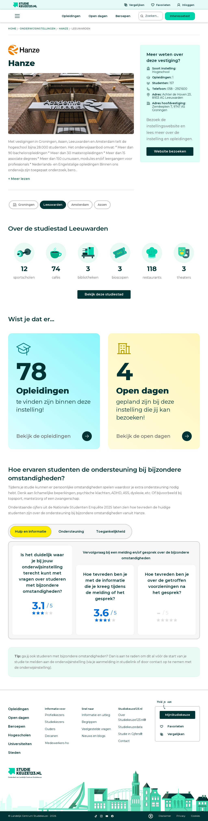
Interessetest (180, 16)
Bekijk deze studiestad (104, 294)
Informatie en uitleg (96, 715)
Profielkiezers (54, 715)
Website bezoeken (170, 151)
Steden (14, 753)
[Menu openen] (17, 16)
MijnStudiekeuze (177, 715)
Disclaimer (165, 815)
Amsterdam (80, 205)
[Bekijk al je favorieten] (172, 726)
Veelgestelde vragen (96, 729)
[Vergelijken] (134, 5)
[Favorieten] (160, 5)
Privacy (181, 815)
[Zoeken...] (151, 16)
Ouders (50, 729)
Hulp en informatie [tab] (30, 531)
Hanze (63, 28)
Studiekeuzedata (130, 727)
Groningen (24, 205)
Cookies (195, 815)
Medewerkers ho (57, 743)
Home (12, 28)
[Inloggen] (185, 5)
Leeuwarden (52, 205)
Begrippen (89, 722)
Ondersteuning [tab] (71, 531)
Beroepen (123, 16)
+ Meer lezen (19, 179)
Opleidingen (71, 16)
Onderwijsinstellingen (37, 28)
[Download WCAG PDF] (150, 816)
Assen (102, 205)
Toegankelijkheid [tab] (110, 531)
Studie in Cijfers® (130, 734)
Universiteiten (20, 744)
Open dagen (98, 16)
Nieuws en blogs (93, 736)
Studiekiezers (54, 722)
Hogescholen (19, 735)
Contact (124, 741)
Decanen (51, 736)
